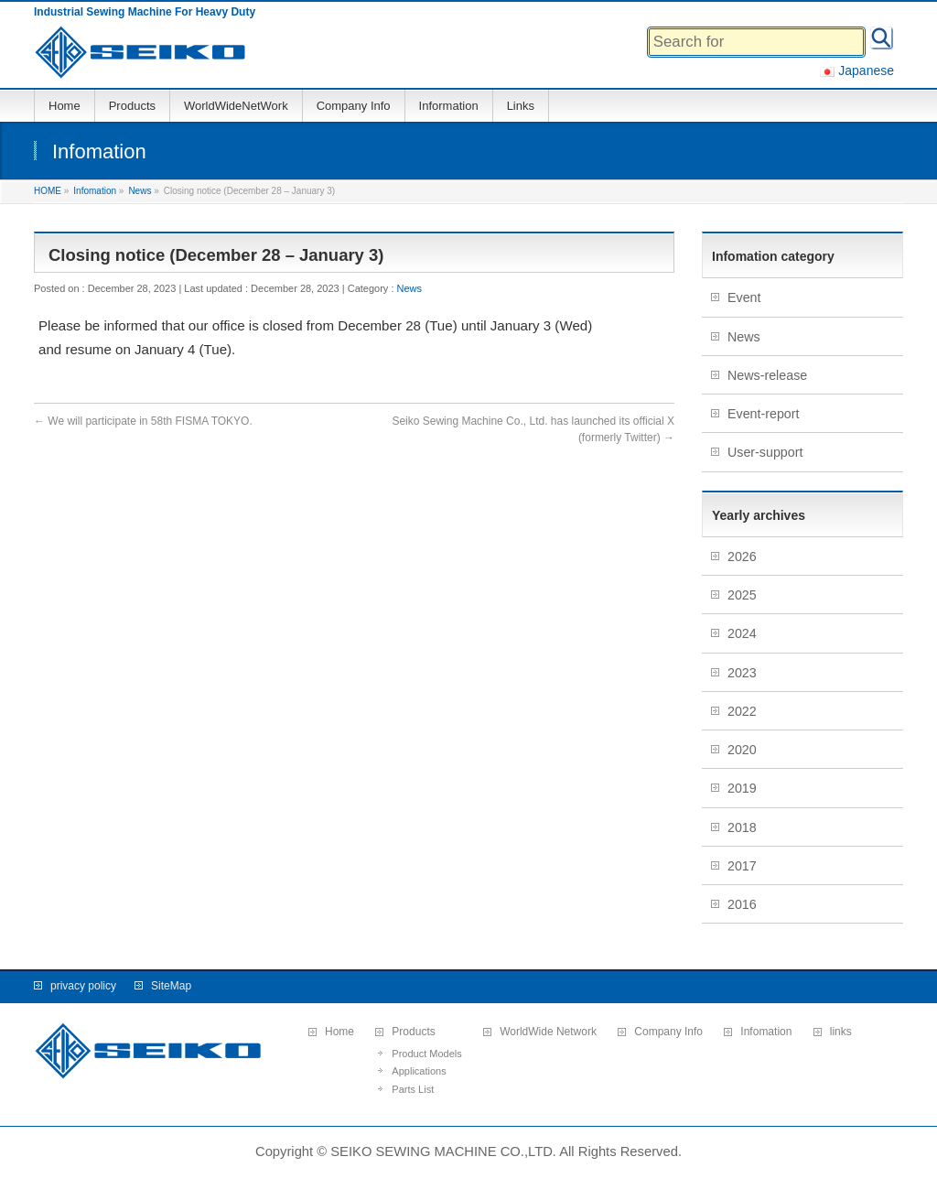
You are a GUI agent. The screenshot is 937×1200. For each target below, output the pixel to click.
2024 (743, 633)
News (410, 288)
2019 (743, 788)
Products (413, 1032)
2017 (743, 866)
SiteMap (171, 985)
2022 (743, 711)
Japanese (857, 70)
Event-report (763, 413)
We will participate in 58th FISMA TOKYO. (143, 421)
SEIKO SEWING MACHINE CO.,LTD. (443, 1151)
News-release (767, 375)
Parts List (413, 1089)
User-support (764, 452)
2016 (743, 904)
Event (743, 297)
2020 (743, 749)
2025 (743, 595)
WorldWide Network (548, 1032)
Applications (419, 1070)
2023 (743, 672)
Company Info (668, 1032)
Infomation (766, 1032)
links (841, 1032)
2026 (743, 556)
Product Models (426, 1053)
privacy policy (83, 985)
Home (339, 1032)
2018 (743, 827)
